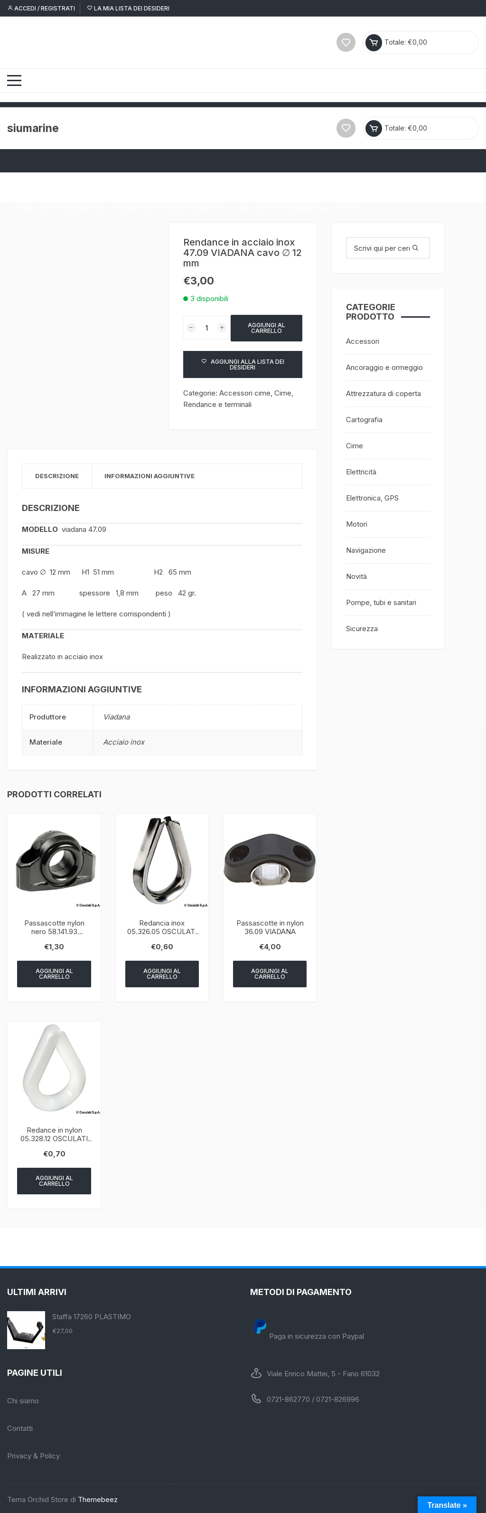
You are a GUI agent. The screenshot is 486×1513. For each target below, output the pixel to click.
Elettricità (361, 469)
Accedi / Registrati (41, 8)
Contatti (20, 1426)
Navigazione (366, 548)
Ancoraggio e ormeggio (384, 365)
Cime (47, 185)
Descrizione (58, 474)
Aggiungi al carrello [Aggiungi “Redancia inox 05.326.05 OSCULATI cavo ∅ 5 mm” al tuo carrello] (162, 971)
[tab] (58, 474)
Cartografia (364, 417)
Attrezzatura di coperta (383, 391)
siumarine (34, 126)
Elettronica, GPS (372, 496)
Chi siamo (23, 1398)
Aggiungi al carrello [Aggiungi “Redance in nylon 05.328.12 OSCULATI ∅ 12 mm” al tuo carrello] (54, 1179)
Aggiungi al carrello (266, 325)
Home (24, 185)
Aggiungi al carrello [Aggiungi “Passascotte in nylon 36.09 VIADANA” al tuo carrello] (270, 971)
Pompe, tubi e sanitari (381, 600)
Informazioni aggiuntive (154, 474)
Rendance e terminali (148, 185)
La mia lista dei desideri (128, 8)
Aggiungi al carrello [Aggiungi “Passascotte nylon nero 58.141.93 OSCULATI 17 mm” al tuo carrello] (54, 971)
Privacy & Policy (33, 1453)
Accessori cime (85, 185)
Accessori (362, 339)
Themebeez (98, 1497)
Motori (356, 522)
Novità (356, 574)
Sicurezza (362, 626)
